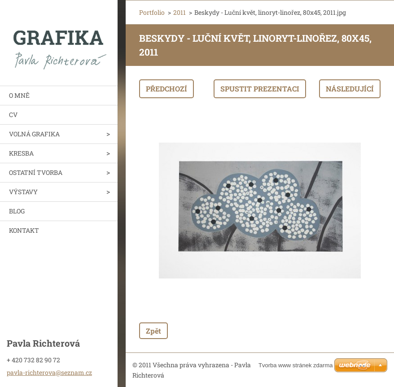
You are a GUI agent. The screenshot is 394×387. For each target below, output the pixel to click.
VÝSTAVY (23, 191)
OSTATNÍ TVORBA (35, 172)
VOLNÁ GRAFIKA (34, 134)
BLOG (17, 211)
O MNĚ (19, 95)
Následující (350, 88)
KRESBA (21, 153)
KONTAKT (24, 230)
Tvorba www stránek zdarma (295, 365)
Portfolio (152, 12)
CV (13, 114)
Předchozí (166, 88)
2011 (179, 12)
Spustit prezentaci (259, 88)
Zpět (153, 330)
